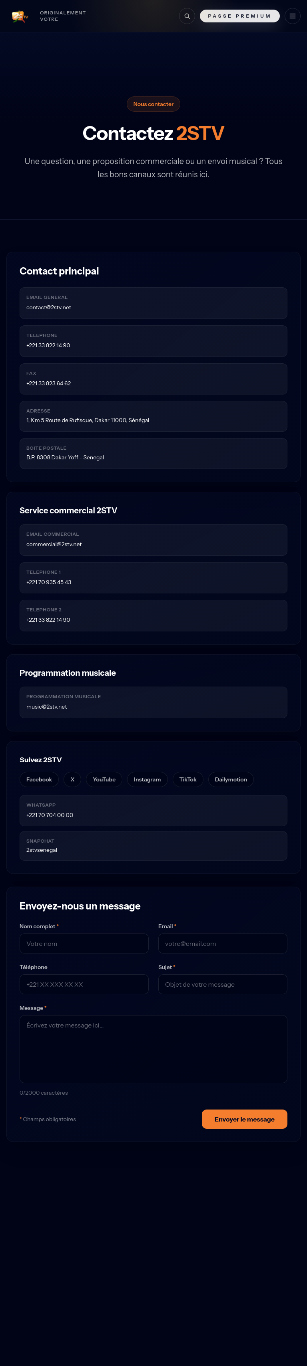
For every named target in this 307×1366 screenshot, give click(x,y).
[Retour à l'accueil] (53, 16)
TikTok (188, 779)
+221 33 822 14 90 (48, 345)
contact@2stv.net (48, 307)
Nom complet (39, 926)
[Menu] (293, 16)
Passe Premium (240, 16)
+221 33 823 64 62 (48, 383)
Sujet (166, 967)
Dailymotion (231, 779)
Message (33, 1007)
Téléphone (34, 967)
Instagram (147, 779)
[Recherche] (187, 16)
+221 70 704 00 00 (49, 815)
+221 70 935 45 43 (48, 582)
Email (167, 926)
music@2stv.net (46, 706)
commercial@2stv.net (54, 544)
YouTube (104, 779)
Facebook (39, 779)
